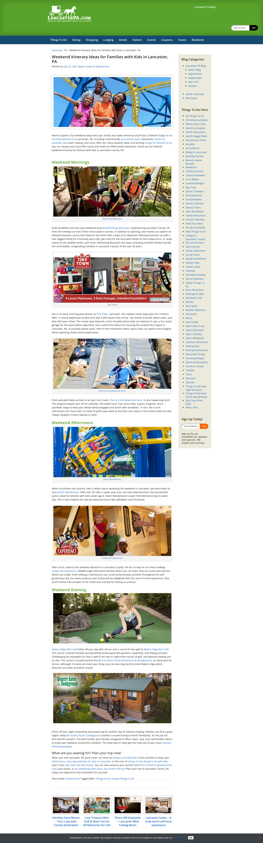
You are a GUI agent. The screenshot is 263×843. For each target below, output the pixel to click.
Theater (190, 361)
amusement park (130, 130)
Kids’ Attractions (195, 281)
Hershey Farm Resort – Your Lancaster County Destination (66, 812)
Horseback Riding (195, 266)
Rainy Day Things (195, 345)
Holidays (190, 262)
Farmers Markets (195, 210)
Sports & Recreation (197, 353)
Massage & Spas (195, 285)
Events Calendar (195, 85)
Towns (182, 31)
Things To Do (58, 31)
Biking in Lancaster (196, 143)
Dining (76, 31)
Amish (123, 31)
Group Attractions (196, 242)
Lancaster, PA (59, 41)
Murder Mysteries (196, 301)
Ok (190, 837)
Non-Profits (192, 313)
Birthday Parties (195, 147)
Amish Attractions (196, 123)
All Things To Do (195, 107)
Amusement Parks (196, 131)
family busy (58, 752)
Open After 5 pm (195, 317)
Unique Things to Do (122, 769)
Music (189, 309)
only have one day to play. (79, 756)
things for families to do (158, 134)
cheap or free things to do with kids (148, 752)
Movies (190, 293)
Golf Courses (193, 238)
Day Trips (191, 178)
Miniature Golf (194, 289)
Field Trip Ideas (194, 214)
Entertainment (194, 186)
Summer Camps (195, 357)
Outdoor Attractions (197, 333)
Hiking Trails (193, 254)
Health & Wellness (196, 250)
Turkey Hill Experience (112, 549)
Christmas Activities (197, 111)
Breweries (191, 158)
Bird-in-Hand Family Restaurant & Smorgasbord (125, 651)
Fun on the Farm (195, 233)
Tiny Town (112, 296)
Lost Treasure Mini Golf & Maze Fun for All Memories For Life (96, 812)
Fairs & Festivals (195, 202)
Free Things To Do (196, 222)
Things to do (103, 769)
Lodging (108, 31)
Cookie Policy (179, 837)
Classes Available (195, 166)
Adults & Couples (195, 119)
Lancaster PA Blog (196, 57)
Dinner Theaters (195, 182)
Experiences (102, 57)
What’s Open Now (196, 115)
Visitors (137, 31)
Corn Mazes (192, 170)
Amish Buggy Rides (196, 127)
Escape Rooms (194, 190)
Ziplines (190, 373)
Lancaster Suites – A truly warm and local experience (158, 812)
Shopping (92, 31)
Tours (189, 365)
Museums (191, 305)
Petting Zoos (192, 337)
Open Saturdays (195, 321)
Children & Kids (194, 162)
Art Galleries (193, 139)
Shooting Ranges (195, 349)
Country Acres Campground (85, 726)
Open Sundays (194, 325)
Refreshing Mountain (112, 210)
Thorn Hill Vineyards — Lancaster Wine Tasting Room (128, 812)
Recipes (192, 77)
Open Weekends (195, 329)
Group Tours (193, 246)
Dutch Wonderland (112, 470)
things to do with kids (125, 749)
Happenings (195, 69)
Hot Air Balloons (195, 270)
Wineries (191, 369)
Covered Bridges (195, 174)
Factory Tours (193, 198)
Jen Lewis (87, 57)
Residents (198, 31)
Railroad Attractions (197, 341)
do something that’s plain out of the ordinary (100, 760)
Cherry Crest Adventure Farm (112, 382)
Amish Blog (194, 61)
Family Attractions (196, 206)
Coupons (167, 31)
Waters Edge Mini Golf (64, 640)
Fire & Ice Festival (195, 218)
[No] (258, 838)
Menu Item (192, 398)
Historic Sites (193, 258)
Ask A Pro (193, 73)
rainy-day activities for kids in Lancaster (88, 752)
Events (151, 31)
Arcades (190, 135)
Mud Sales (191, 89)
